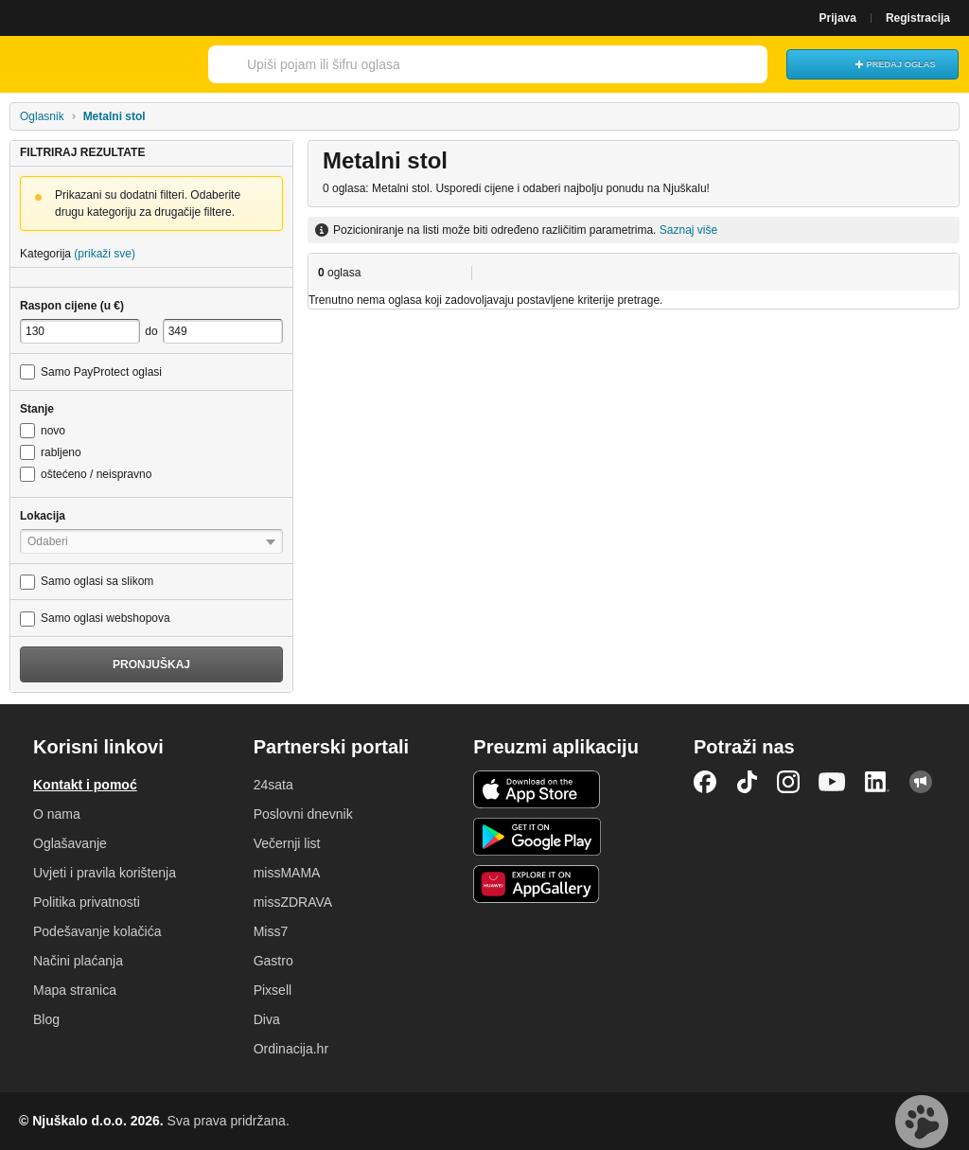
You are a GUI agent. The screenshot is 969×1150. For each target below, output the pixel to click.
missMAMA (287, 872)
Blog (46, 1019)
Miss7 (271, 931)
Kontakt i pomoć (85, 784)
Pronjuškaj (151, 664)
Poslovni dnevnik (303, 814)
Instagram (788, 781)
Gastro (273, 960)
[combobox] (461, 64)
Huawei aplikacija (537, 884)
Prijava (837, 18)
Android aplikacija (537, 837)
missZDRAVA (293, 902)
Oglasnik (42, 116)
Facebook (705, 781)
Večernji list (287, 843)
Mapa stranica (74, 990)
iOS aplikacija (537, 789)
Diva (267, 1019)
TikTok (746, 781)
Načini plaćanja (78, 960)
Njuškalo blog (920, 781)
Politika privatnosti (86, 902)
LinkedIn (877, 781)
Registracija (918, 18)
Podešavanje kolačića (97, 931)
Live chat (921, 1121)
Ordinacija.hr (291, 1048)
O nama (56, 814)
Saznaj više (688, 230)
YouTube (832, 781)
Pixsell (272, 990)
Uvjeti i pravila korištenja (104, 872)
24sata (273, 784)
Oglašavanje (70, 843)
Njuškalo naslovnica (99, 64)
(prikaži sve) (104, 253)
